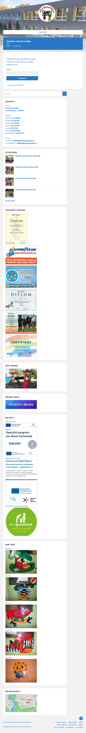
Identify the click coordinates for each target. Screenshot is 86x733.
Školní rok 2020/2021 (15, 85)
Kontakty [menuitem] (79, 727)
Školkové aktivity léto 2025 (25, 178)
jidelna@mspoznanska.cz (27, 143)
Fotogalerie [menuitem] (70, 727)
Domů (8, 46)
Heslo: (22, 72)
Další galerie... (10, 201)
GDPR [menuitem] (81, 725)
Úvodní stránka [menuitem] (61, 722)
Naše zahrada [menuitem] (59, 727)
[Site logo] (43, 26)
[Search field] (29, 94)
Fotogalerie (17, 46)
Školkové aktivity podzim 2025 (26, 167)
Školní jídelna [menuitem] (62, 725)
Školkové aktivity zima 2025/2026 (27, 156)
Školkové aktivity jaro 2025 (25, 190)
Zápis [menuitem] (81, 722)
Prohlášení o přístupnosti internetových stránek (17, 726)
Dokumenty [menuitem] (72, 725)
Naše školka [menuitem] (72, 722)
